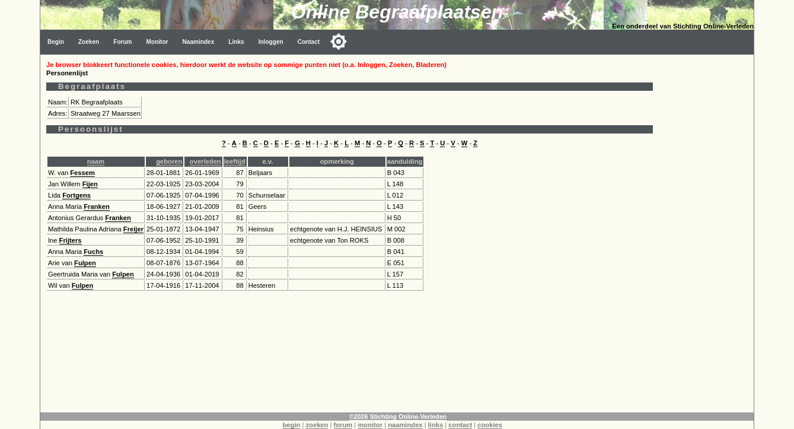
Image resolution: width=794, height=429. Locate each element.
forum (343, 424)
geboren (169, 161)
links (436, 424)
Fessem (82, 172)
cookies (489, 424)
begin (292, 424)
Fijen (90, 184)
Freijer (133, 229)
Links (236, 42)
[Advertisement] (706, 233)
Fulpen (85, 262)
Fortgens (76, 195)
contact (460, 424)
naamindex (405, 424)
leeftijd (234, 161)
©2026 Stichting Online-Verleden (398, 416)
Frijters (70, 240)
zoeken (316, 424)
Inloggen (271, 42)
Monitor (157, 42)
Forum (122, 42)
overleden (205, 161)
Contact (309, 42)
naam (95, 161)
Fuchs (93, 251)
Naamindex (199, 42)
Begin (55, 42)
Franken (97, 206)
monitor (370, 424)
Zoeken (88, 42)
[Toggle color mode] (338, 41)
